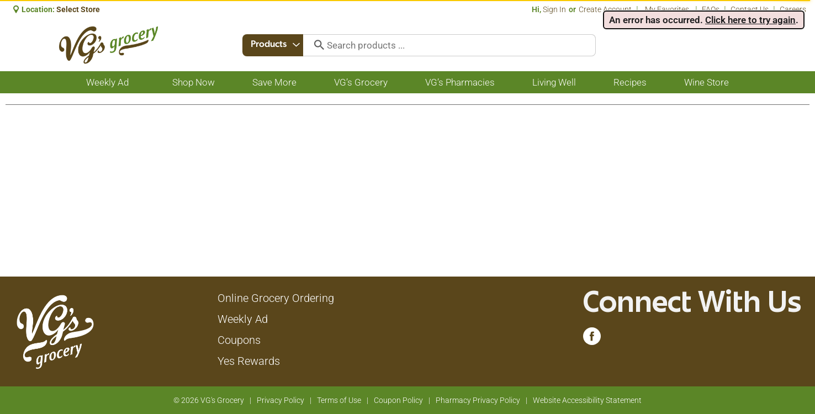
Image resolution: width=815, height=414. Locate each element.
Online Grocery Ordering (276, 298)
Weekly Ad (243, 319)
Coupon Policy (398, 400)
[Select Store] (79, 9)
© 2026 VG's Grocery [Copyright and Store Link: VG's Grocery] (208, 400)
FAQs (710, 9)
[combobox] (274, 45)
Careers (793, 9)
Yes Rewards (249, 361)
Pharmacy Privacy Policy (478, 400)
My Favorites (668, 9)
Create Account (605, 9)
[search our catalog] (317, 45)
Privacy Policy (280, 400)
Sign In (554, 9)
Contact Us (750, 9)
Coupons (239, 340)
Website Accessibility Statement (587, 400)
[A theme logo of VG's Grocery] (108, 45)
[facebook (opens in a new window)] (592, 339)
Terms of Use (339, 400)
